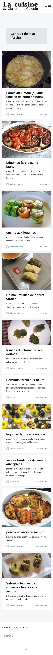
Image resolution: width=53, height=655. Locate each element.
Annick (12, 397)
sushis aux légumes (21, 232)
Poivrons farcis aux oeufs (25, 380)
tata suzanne (14, 482)
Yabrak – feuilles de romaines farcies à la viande (21, 587)
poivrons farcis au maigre (25, 532)
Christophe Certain (16, 114)
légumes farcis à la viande (25, 434)
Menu (49, 6)
